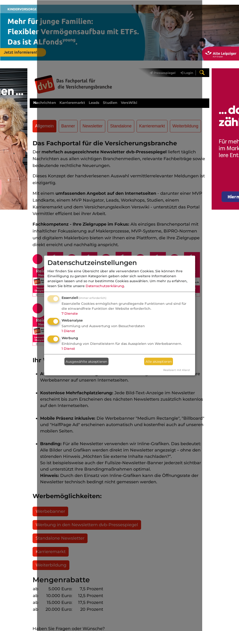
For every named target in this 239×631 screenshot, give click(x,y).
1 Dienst (68, 331)
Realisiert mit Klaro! (176, 370)
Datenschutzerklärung (105, 286)
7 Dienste (70, 313)
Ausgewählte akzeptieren (86, 361)
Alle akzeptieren (159, 361)
